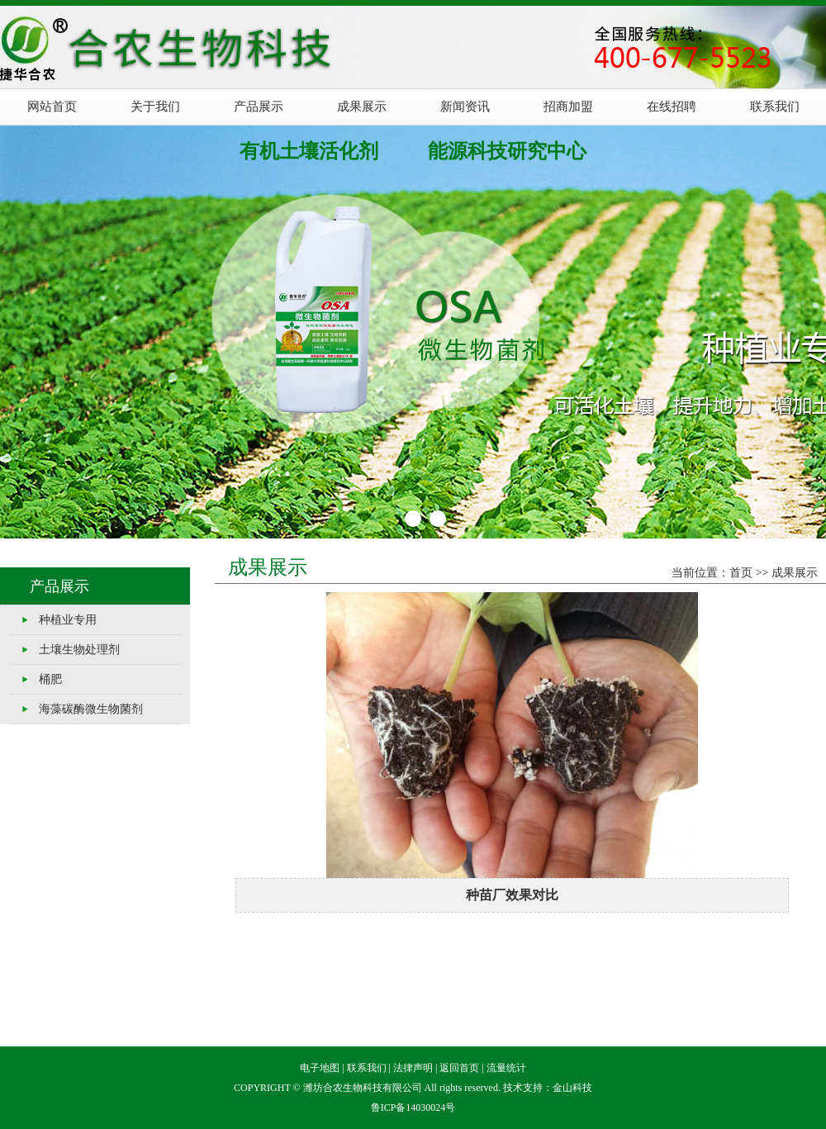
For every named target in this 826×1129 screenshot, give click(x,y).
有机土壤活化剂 (309, 151)
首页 (740, 573)
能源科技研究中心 (507, 151)
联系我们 (775, 106)
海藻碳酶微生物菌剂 (91, 709)
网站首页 (52, 106)
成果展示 (362, 106)
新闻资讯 (465, 106)
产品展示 (258, 106)
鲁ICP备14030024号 (413, 1107)
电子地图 (319, 1068)
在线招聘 (671, 106)
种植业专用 (68, 620)
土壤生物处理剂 (79, 649)
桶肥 (50, 679)
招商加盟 (568, 106)
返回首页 (459, 1068)
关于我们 (155, 106)
